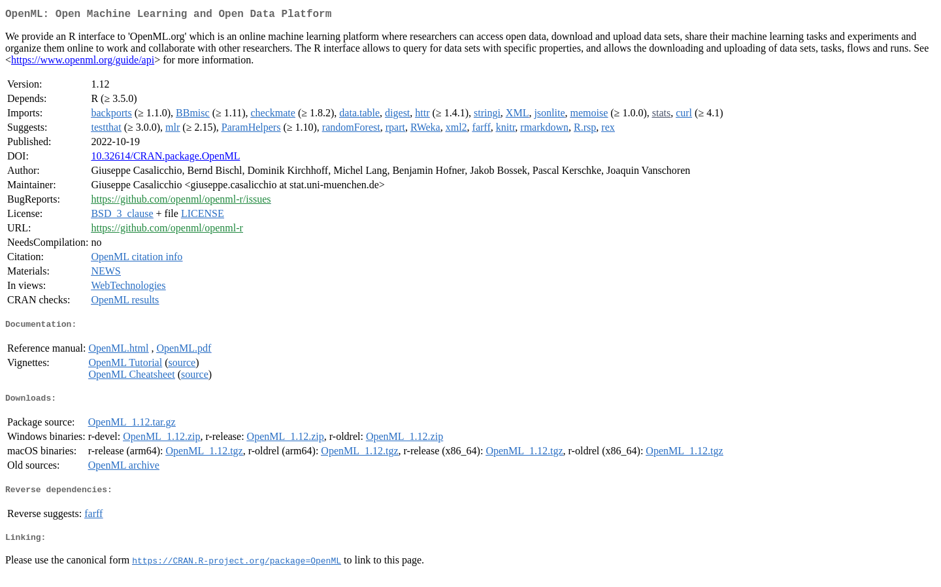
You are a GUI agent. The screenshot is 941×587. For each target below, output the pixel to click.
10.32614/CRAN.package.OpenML (165, 158)
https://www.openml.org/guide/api (82, 62)
